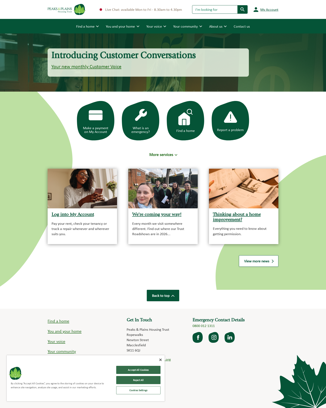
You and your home (65, 331)
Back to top (163, 295)
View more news (258, 261)
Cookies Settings (138, 390)
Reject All (138, 380)
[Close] (160, 360)
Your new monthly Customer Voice (86, 66)
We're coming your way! (157, 215)
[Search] (214, 9)
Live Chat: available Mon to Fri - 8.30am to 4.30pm (141, 9)
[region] (86, 378)
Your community (62, 351)
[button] (163, 154)
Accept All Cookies (138, 370)
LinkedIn (230, 337)
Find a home (58, 321)
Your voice (56, 341)
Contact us (242, 26)
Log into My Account (73, 215)
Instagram (214, 337)
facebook (198, 337)
